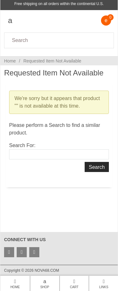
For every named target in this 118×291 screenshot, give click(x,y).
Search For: (22, 145)
